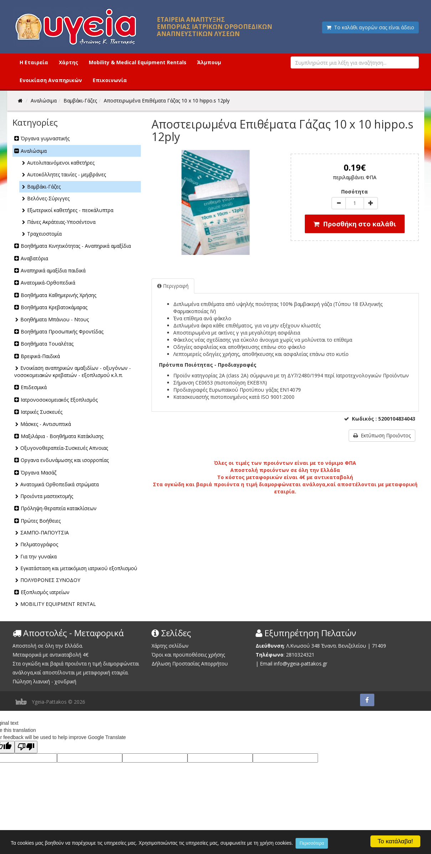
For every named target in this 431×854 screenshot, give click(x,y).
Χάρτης (68, 62)
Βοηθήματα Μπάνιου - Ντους (54, 319)
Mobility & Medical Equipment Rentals (137, 62)
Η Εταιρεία (34, 62)
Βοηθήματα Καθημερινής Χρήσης (58, 295)
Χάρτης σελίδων (170, 645)
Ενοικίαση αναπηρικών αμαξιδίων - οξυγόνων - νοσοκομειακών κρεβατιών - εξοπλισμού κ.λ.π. (72, 371)
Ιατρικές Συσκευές (41, 411)
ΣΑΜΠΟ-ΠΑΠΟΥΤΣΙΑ (44, 532)
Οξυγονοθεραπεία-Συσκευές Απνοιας (64, 447)
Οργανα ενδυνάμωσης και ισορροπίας (65, 460)
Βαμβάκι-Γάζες (44, 186)
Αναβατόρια (34, 258)
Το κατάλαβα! (395, 841)
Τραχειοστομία (44, 233)
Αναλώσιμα (34, 150)
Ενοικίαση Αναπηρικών (51, 80)
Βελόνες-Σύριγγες (48, 198)
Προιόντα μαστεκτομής (46, 496)
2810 (291, 654)
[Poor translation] (26, 747)
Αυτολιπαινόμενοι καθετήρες (60, 162)
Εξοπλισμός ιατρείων (45, 592)
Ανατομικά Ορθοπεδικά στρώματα (59, 484)
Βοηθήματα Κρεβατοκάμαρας (54, 307)
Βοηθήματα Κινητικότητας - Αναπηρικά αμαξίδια (76, 245)
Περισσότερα (342, 843)
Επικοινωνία (110, 80)
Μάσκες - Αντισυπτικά (45, 424)
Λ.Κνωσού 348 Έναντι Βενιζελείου (327, 645)
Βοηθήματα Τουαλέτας (47, 343)
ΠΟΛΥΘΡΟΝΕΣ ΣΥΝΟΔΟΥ (50, 580)
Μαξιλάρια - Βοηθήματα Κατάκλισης (62, 436)
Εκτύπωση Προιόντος (382, 435)
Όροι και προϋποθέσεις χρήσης (188, 654)
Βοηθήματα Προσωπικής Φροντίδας (62, 331)
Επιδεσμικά (34, 387)
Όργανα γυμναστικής (45, 138)
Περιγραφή (173, 285)
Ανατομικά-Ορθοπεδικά (48, 282)
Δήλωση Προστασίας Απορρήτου (190, 663)
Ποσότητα (354, 191)
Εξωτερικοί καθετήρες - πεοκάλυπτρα (70, 210)
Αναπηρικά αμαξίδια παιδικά (53, 270)
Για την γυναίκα (38, 556)
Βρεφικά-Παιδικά (40, 356)
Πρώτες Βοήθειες (41, 520)
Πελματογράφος (39, 544)
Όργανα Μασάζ (38, 472)
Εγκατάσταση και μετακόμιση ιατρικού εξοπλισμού (78, 568)
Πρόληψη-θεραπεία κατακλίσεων (59, 508)
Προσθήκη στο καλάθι (354, 224)
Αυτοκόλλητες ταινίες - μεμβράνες (66, 174)
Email (266, 663)
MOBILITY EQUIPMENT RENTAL (58, 604)
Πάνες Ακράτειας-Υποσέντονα (61, 221)
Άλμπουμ (209, 62)
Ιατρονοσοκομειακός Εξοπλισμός (59, 399)
